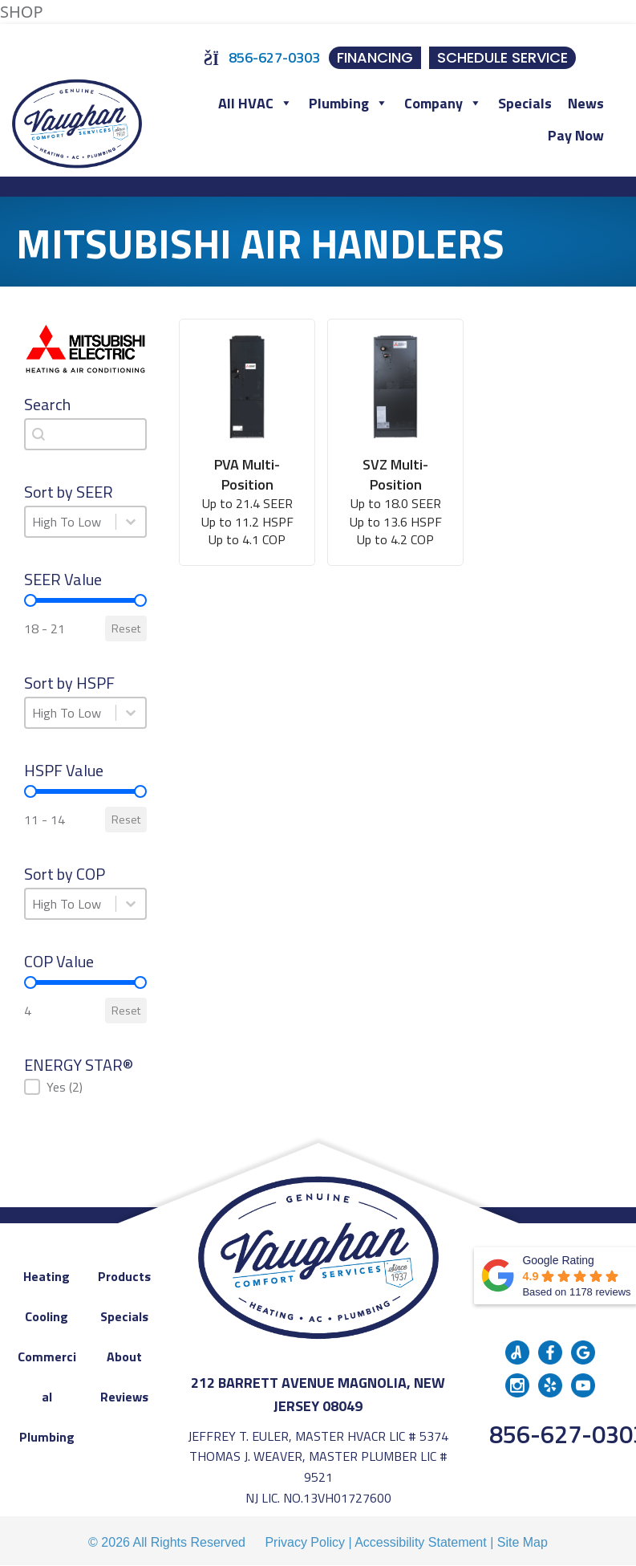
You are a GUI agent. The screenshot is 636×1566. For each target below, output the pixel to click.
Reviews (124, 1396)
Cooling (46, 1316)
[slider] (30, 600)
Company (443, 103)
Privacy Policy (305, 1542)
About (124, 1356)
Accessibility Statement (420, 1542)
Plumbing (348, 103)
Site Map (522, 1542)
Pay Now (576, 135)
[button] (85, 1087)
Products (124, 1276)
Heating (46, 1276)
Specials (525, 103)
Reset (125, 628)
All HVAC (255, 103)
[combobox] (85, 434)
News (586, 103)
